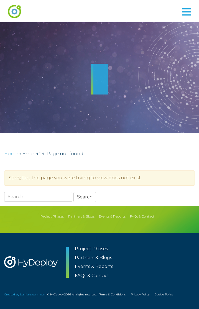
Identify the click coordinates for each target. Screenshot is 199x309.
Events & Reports (112, 216)
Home (11, 153)
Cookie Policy (164, 294)
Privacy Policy (140, 294)
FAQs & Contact (142, 216)
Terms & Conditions (112, 294)
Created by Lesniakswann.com (25, 294)
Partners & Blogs (81, 216)
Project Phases (52, 216)
